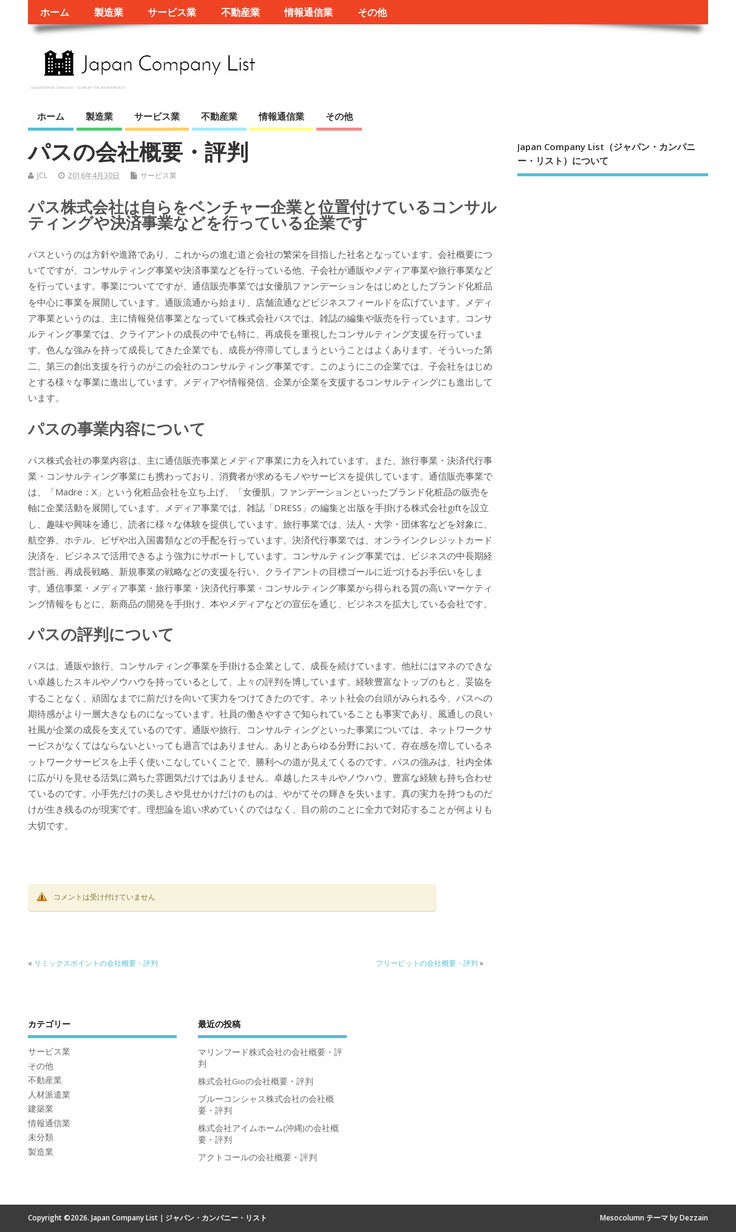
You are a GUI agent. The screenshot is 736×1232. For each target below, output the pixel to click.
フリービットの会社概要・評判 (427, 963)
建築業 (40, 1108)
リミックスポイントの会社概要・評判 (96, 963)
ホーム (54, 12)
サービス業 (172, 12)
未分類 (40, 1137)
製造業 (108, 12)
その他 (372, 12)
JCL (42, 175)
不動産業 (240, 12)
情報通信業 (308, 12)
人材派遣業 (49, 1094)
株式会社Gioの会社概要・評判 (255, 1081)
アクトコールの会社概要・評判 (257, 1157)
